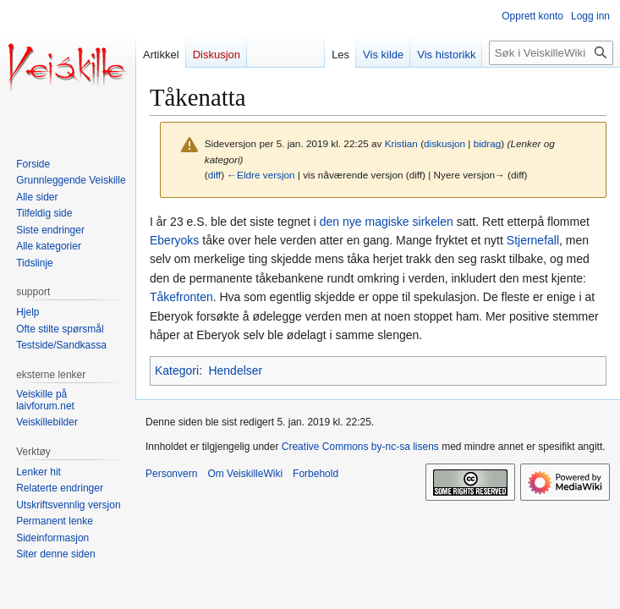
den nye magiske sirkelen (386, 221)
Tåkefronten (181, 297)
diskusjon (444, 143)
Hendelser (235, 370)
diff (214, 174)
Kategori (177, 370)
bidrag (488, 143)
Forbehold (315, 474)
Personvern (171, 474)
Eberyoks (174, 240)
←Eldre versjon (260, 174)
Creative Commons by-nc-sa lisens (360, 447)
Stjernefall (533, 240)
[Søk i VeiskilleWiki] (551, 53)
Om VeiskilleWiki (245, 474)
